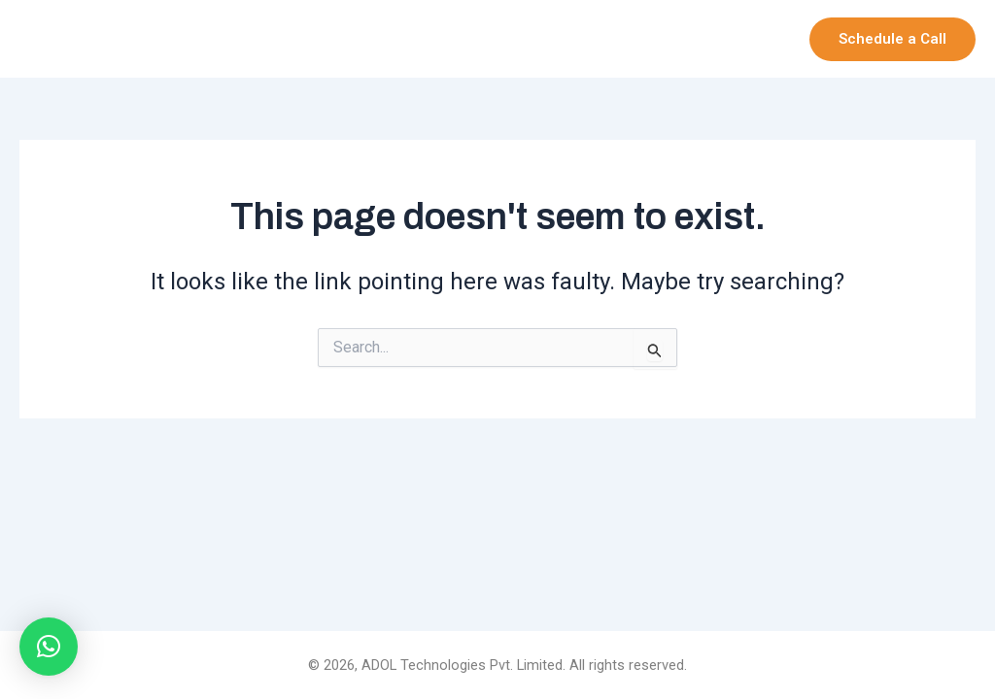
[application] (519, 39)
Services (736, 39)
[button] (892, 39)
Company (487, 39)
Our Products (613, 39)
